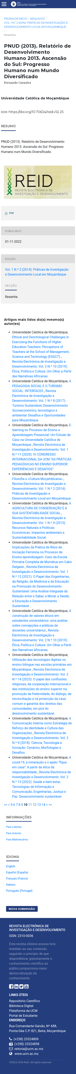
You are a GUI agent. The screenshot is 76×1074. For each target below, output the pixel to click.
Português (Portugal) (19, 890)
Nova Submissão (22, 908)
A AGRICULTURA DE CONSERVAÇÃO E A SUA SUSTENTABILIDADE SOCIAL (41, 508)
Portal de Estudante (23, 1016)
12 (34, 805)
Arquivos (37, 18)
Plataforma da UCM (23, 1011)
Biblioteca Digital (21, 1006)
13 (39, 805)
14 (43, 805)
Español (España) (17, 872)
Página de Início (15, 18)
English (10, 866)
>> (50, 805)
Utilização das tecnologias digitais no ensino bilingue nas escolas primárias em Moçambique (42, 664)
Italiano (10, 884)
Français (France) (17, 878)
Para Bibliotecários (17, 839)
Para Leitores (13, 826)
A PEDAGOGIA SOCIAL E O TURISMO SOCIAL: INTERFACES (41, 386)
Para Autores (13, 833)
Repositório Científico (24, 1001)
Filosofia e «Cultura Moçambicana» (37, 479)
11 (30, 805)
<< (5, 805)
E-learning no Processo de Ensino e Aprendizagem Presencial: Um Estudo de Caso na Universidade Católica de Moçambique (42, 435)
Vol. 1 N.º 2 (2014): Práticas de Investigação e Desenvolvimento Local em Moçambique (36, 24)
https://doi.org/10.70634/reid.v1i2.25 (36, 112)
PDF (11, 213)
